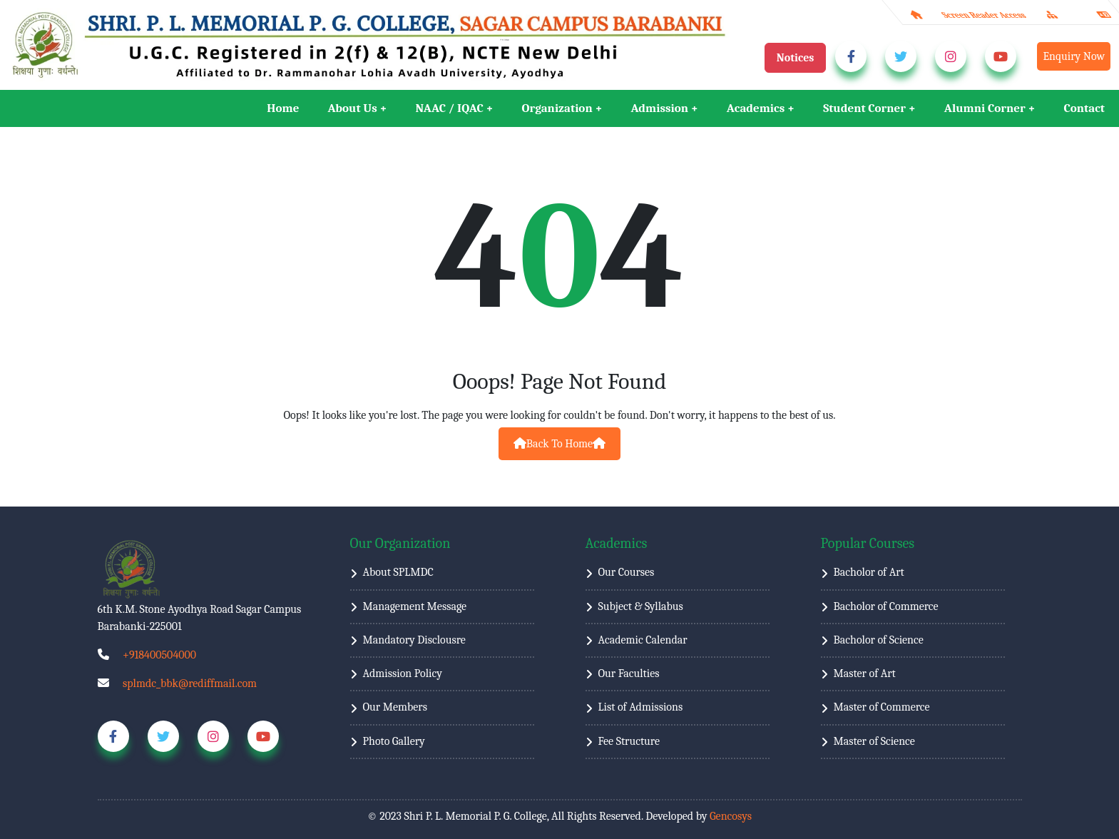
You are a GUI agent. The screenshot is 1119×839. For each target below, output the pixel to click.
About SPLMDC (398, 572)
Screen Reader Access (984, 15)
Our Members (395, 707)
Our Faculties (629, 673)
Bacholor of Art (869, 572)
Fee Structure (629, 741)
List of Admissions (640, 707)
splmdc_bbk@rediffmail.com (190, 683)
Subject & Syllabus (640, 606)
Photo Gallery (394, 741)
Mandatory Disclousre (414, 640)
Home (283, 108)
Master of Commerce (882, 707)
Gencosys (731, 816)
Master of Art (865, 673)
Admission (659, 108)
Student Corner (864, 108)
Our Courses (626, 572)
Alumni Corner (985, 108)
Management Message (415, 606)
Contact (1084, 108)
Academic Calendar (643, 640)
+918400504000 (159, 655)
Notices (795, 57)
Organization (557, 108)
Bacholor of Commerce (886, 606)
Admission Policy (402, 673)
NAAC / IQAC (450, 108)
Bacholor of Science (879, 640)
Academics (756, 108)
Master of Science (874, 741)
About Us (352, 108)
